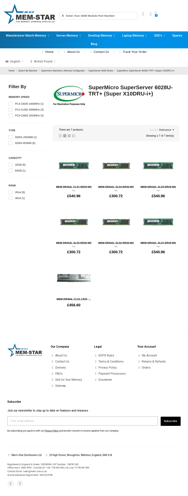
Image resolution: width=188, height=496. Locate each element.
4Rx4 (20, 198)
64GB (20, 170)
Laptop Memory (134, 35)
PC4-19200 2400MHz (29, 103)
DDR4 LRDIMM (26, 137)
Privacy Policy (52, 430)
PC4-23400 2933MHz (29, 115)
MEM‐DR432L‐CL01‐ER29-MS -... (74, 188)
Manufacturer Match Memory (27, 35)
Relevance (166, 130)
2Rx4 (20, 192)
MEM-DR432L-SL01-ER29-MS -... (158, 244)
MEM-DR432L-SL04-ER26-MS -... (116, 188)
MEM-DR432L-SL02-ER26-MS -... (116, 244)
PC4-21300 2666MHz (29, 109)
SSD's (159, 35)
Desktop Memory (101, 35)
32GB (20, 164)
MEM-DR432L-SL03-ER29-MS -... (158, 188)
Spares (177, 35)
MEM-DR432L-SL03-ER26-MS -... (74, 244)
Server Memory (68, 35)
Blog (94, 44)
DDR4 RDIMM (25, 143)
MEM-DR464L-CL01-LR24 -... (74, 299)
